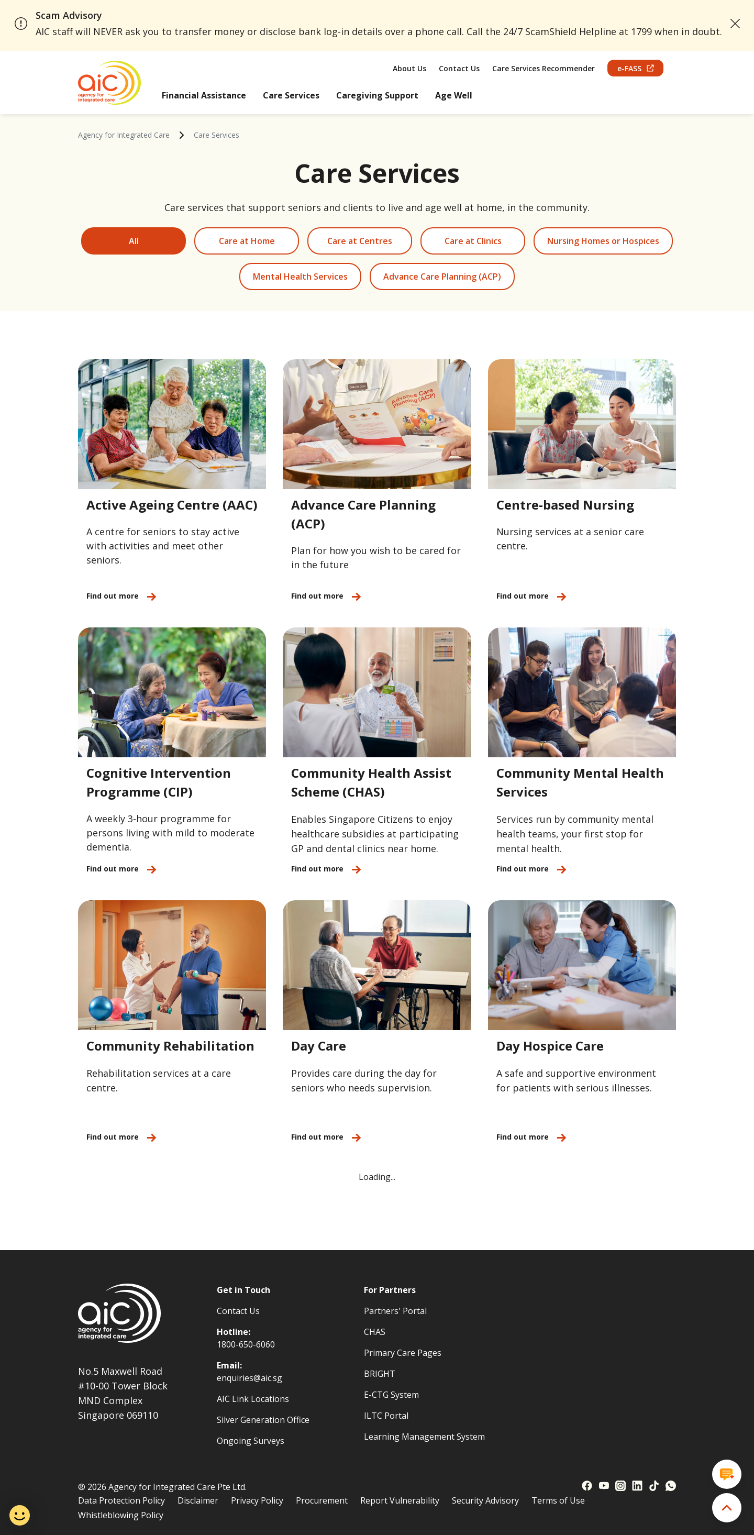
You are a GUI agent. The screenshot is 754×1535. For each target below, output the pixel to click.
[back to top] (726, 1507)
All (134, 241)
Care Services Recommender (543, 68)
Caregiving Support (377, 95)
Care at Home (247, 241)
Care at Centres (359, 241)
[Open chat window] (726, 1474)
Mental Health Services (300, 276)
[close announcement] (735, 23)
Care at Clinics (473, 241)
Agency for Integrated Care (124, 135)
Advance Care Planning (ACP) (442, 276)
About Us (409, 68)
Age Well (453, 95)
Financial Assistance (204, 95)
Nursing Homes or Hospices (603, 241)
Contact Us (459, 68)
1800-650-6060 (246, 1344)
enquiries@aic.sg (249, 1378)
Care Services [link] (216, 135)
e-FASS (635, 68)
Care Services (291, 95)
